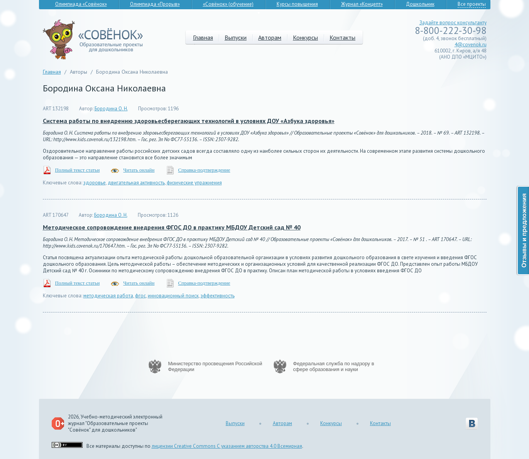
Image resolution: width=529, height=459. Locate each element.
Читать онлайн (138, 170)
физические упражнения (194, 182)
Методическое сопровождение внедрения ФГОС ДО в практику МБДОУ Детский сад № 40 (172, 227)
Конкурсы (305, 37)
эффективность (218, 295)
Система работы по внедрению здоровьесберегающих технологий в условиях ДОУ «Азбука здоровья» (189, 121)
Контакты (342, 37)
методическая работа (108, 295)
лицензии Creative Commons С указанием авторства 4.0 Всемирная (227, 446)
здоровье (94, 182)
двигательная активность (136, 182)
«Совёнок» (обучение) (228, 4)
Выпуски (236, 37)
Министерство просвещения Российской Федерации (215, 366)
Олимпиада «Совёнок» (81, 4)
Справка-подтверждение (204, 170)
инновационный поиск (173, 295)
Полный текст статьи (77, 170)
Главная (203, 37)
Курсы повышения (297, 4)
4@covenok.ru (471, 44)
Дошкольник (420, 4)
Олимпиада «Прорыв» (155, 4)
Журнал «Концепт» (362, 4)
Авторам (269, 37)
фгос (140, 295)
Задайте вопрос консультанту (453, 22)
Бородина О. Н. (111, 108)
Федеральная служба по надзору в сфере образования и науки (333, 366)
